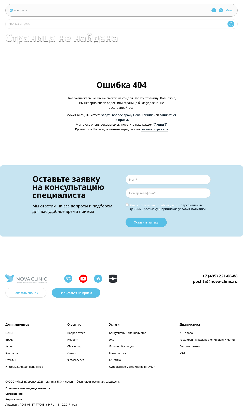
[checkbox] (127, 204)
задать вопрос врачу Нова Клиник (127, 115)
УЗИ (182, 353)
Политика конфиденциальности (27, 388)
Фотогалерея (75, 360)
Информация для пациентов (24, 367)
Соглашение (14, 394)
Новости (72, 340)
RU (213, 10)
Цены (9, 333)
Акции (9, 346)
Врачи (9, 340)
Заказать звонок (26, 293)
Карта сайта (13, 399)
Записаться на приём (76, 293)
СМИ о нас (74, 346)
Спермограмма (190, 346)
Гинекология (117, 353)
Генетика (115, 360)
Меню (229, 10)
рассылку (151, 209)
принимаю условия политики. (183, 209)
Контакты (11, 353)
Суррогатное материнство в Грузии (132, 367)
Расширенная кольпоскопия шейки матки (207, 340)
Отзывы (10, 360)
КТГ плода (186, 333)
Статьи (71, 353)
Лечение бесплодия (122, 346)
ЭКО (112, 340)
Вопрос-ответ (76, 333)
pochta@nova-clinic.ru (215, 281)
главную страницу (154, 129)
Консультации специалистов (127, 333)
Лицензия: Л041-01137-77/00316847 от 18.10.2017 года (41, 404)
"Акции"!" (160, 124)
